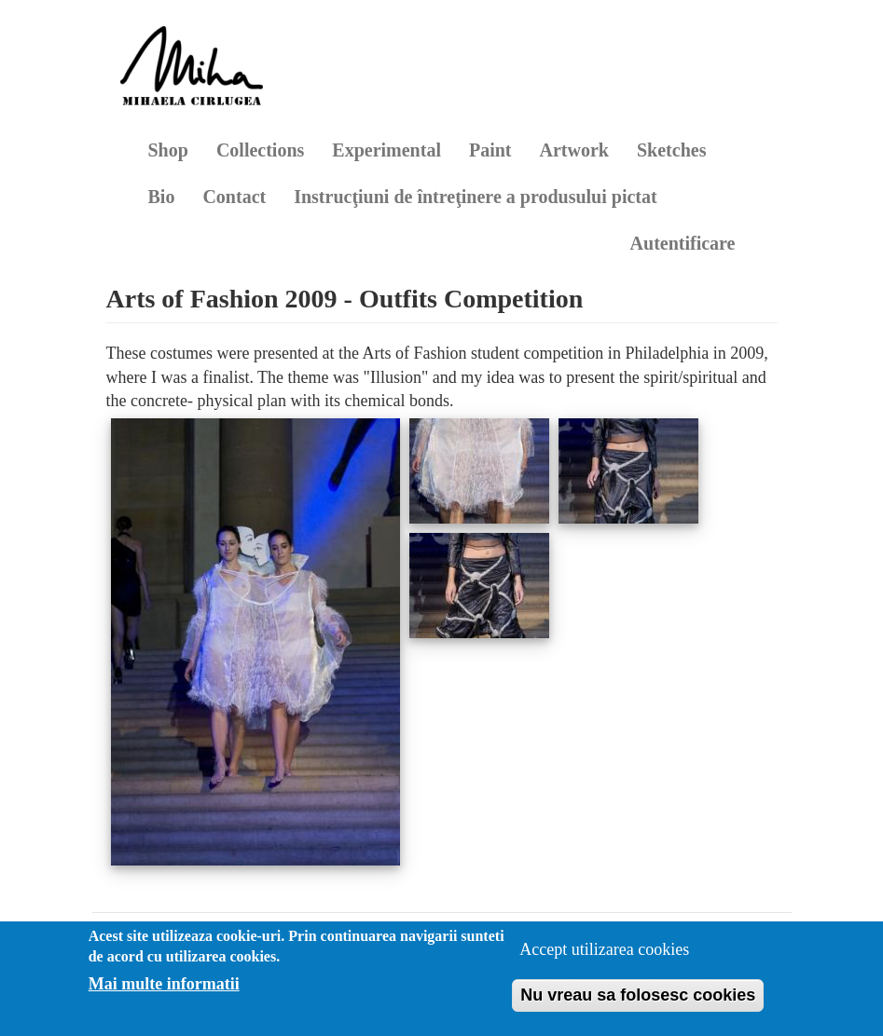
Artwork (574, 150)
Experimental (386, 150)
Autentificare (683, 243)
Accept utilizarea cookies (604, 949)
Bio (161, 196)
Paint (490, 150)
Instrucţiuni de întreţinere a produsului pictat (475, 196)
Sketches (671, 150)
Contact (234, 196)
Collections (260, 150)
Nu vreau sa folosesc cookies (637, 995)
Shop (168, 150)
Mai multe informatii (164, 984)
